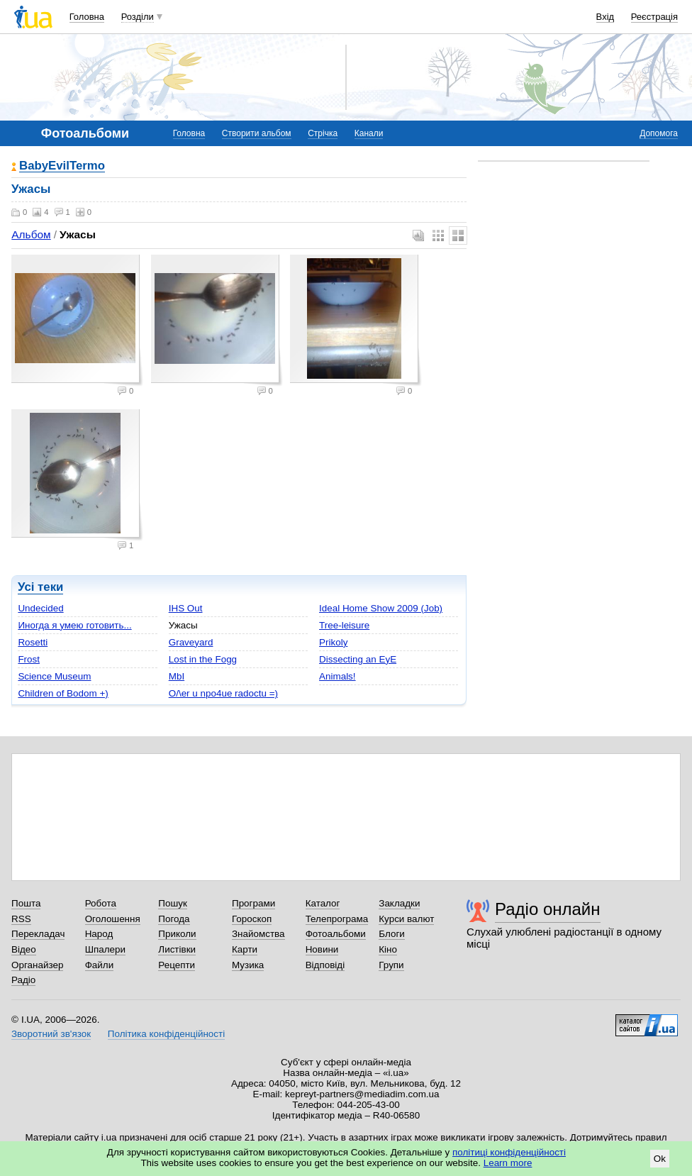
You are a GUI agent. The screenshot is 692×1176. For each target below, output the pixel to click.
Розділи (137, 16)
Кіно (388, 949)
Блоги (392, 933)
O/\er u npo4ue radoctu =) (223, 693)
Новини (322, 949)
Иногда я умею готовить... (74, 625)
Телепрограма (337, 919)
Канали (369, 133)
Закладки (399, 903)
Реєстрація (654, 16)
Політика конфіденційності (166, 1033)
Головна (86, 16)
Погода (173, 919)
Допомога (659, 133)
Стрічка (322, 133)
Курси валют (406, 919)
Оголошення (112, 919)
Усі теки (40, 587)
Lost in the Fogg (203, 659)
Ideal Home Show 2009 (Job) (380, 608)
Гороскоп (252, 919)
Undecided (40, 608)
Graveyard (191, 642)
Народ (99, 933)
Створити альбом (256, 133)
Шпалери (105, 949)
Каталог (323, 903)
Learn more (508, 1163)
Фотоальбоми (336, 933)
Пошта (25, 903)
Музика (248, 965)
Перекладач (38, 933)
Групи (391, 965)
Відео (23, 949)
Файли (99, 965)
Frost (29, 659)
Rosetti (33, 642)
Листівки (177, 949)
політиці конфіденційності (509, 1152)
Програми (253, 903)
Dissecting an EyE (357, 659)
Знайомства (258, 933)
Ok (660, 1158)
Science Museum (54, 676)
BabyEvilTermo (62, 166)
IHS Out (186, 608)
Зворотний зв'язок (51, 1033)
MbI (176, 676)
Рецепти (176, 965)
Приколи (177, 933)
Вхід (605, 16)
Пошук (172, 903)
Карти (244, 949)
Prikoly (333, 642)
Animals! (337, 676)
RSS (21, 919)
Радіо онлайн (548, 909)
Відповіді (325, 965)
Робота (100, 903)
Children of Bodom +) (63, 693)
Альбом (30, 234)
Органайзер (37, 965)
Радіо (23, 980)
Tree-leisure (344, 625)
